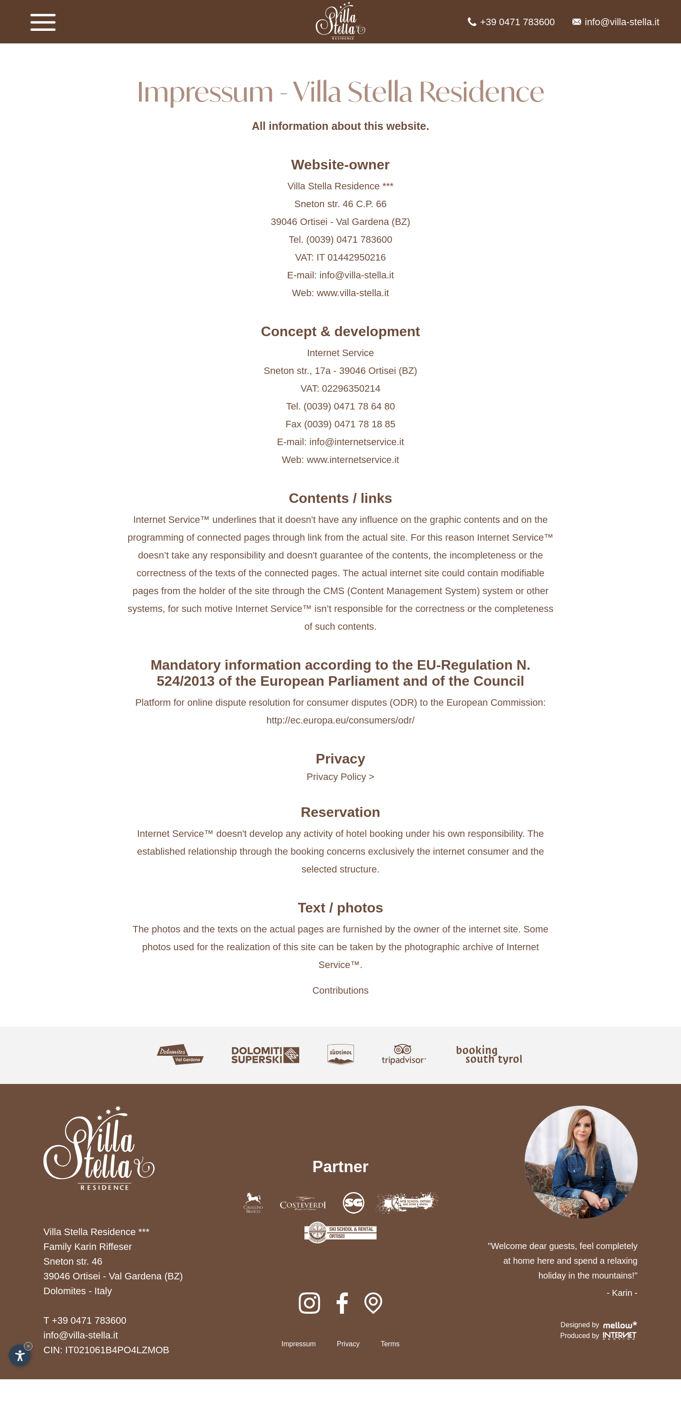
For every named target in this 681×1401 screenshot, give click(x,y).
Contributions (340, 990)
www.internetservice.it (353, 459)
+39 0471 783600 (511, 22)
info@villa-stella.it (616, 22)
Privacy (348, 1344)
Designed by (599, 1325)
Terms (390, 1344)
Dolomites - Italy (77, 1290)
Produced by (599, 1336)
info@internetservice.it (356, 441)
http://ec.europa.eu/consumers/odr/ (340, 720)
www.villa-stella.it (353, 292)
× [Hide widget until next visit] (28, 1346)
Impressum (298, 1344)
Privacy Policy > (340, 776)
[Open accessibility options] (19, 1355)
